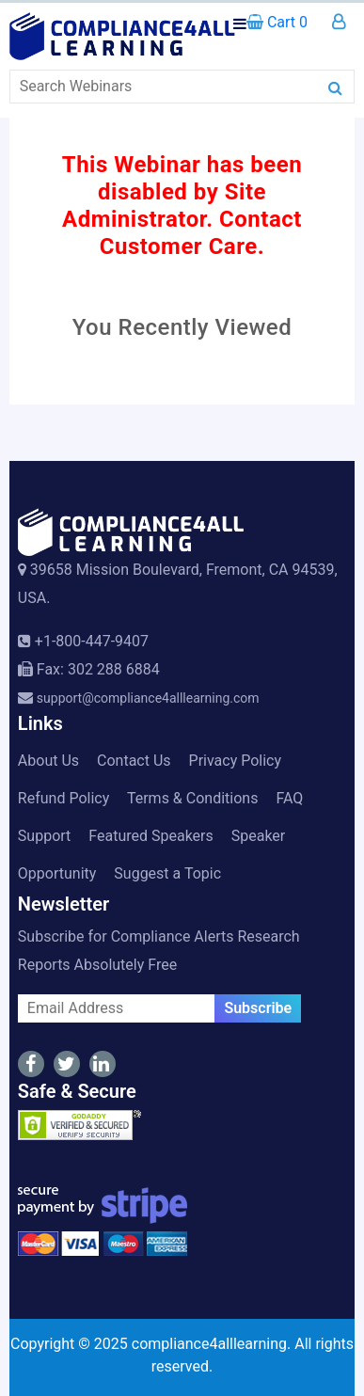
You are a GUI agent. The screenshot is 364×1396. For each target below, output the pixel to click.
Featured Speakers (150, 836)
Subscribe (258, 1008)
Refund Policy (63, 798)
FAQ (289, 798)
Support (44, 836)
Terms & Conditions (193, 798)
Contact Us (134, 760)
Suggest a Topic (167, 873)
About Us (48, 760)
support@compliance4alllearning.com (148, 698)
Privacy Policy (235, 760)
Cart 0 (277, 22)
